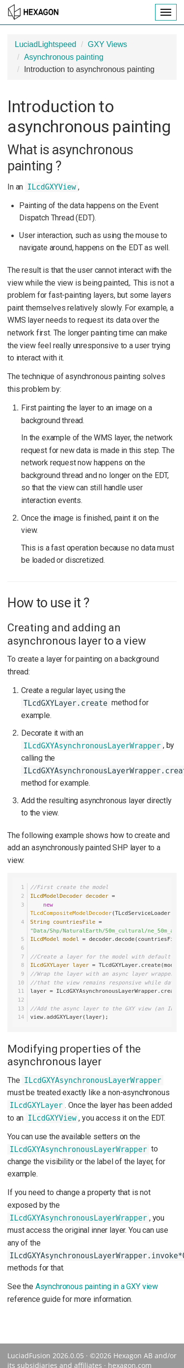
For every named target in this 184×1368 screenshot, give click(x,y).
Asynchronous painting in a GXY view (96, 1286)
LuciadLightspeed (45, 44)
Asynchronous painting (64, 57)
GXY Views (107, 44)
